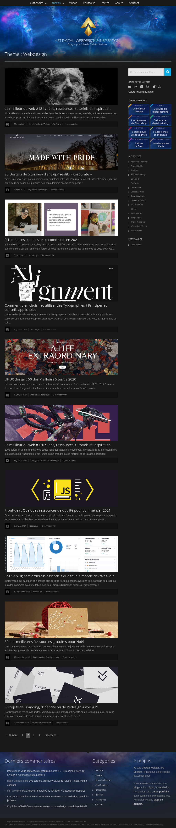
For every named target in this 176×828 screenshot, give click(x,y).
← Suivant (11, 735)
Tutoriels (99, 804)
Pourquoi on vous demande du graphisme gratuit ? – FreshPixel (41, 771)
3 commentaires (48, 255)
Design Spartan (15, 796)
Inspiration (32, 189)
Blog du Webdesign (138, 175)
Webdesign (56, 124)
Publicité (99, 795)
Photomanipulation (41, 657)
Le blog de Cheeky (138, 200)
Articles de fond (140, 144)
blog (136, 787)
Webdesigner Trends (139, 226)
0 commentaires (69, 657)
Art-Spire (134, 170)
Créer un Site (136, 245)
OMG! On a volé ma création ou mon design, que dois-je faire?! (53, 806)
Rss (148, 86)
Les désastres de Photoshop (140, 121)
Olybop (133, 209)
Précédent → (52, 735)
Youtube (160, 86)
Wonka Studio (136, 230)
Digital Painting (44, 124)
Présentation (100, 790)
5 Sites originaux (162, 133)
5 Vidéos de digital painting (162, 121)
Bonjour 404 (135, 179)
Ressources (100, 800)
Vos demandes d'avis (162, 144)
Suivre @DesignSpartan (141, 91)
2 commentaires (57, 189)
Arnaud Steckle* (137, 166)
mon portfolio (161, 791)
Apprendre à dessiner (139, 162)
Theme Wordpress (138, 222)
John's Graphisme (138, 196)
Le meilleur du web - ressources (140, 110)
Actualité (99, 770)
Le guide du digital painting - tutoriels (162, 110)
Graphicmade (136, 188)
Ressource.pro (136, 213)
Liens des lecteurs (103, 780)
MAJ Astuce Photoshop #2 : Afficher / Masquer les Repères (53, 790)
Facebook (142, 86)
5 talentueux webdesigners (140, 133)
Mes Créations (101, 785)
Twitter (154, 86)
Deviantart (136, 86)
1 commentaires (71, 124)
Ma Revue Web (137, 205)
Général (98, 775)
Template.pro (136, 218)
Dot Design (135, 183)
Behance (130, 86)
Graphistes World (137, 192)
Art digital (33, 124)
